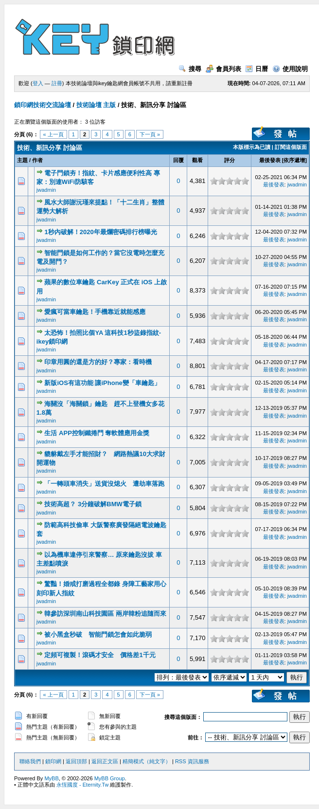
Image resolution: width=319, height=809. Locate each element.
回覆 (178, 160)
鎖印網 (53, 761)
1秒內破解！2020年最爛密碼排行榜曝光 (100, 232)
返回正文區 (104, 761)
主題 (22, 160)
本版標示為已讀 (251, 147)
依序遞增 (294, 160)
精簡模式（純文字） (147, 761)
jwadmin (46, 190)
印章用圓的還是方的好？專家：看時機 (98, 362)
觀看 (197, 160)
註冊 (57, 83)
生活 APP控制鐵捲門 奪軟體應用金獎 (96, 433)
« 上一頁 (53, 134)
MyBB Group (109, 778)
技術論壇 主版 (96, 105)
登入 (38, 83)
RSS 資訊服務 (192, 761)
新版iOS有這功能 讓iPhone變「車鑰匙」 (102, 382)
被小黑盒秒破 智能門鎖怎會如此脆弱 (98, 634)
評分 (229, 160)
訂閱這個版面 (291, 147)
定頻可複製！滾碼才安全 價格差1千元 (99, 655)
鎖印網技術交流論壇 (42, 105)
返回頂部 (76, 761)
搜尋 (189, 69)
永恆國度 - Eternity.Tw (82, 785)
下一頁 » (150, 134)
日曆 (256, 69)
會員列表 (223, 69)
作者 (37, 160)
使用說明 (290, 69)
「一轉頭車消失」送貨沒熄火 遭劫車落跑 (104, 483)
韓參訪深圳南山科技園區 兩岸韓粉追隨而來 (105, 613)
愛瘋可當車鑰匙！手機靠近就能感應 (94, 311)
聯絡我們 (30, 761)
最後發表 (270, 160)
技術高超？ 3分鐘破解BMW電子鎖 (92, 504)
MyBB (51, 778)
